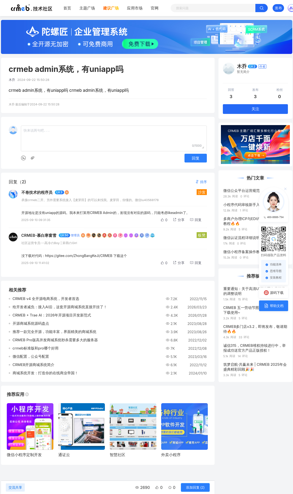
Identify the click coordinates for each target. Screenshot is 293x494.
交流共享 (15, 487)
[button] (201, 182)
